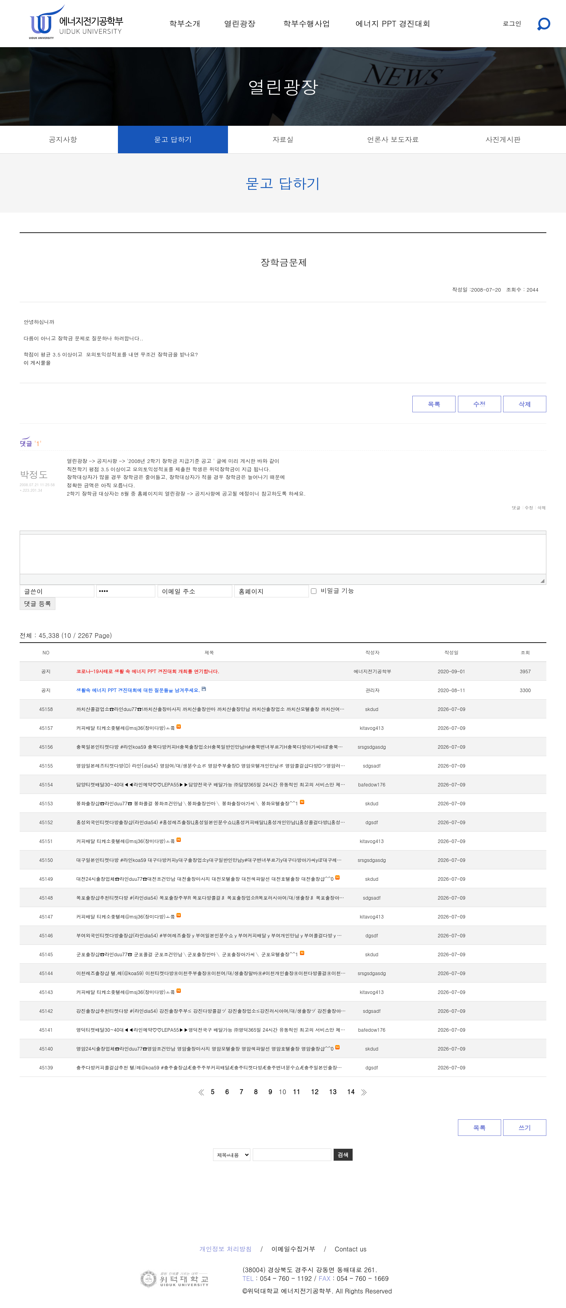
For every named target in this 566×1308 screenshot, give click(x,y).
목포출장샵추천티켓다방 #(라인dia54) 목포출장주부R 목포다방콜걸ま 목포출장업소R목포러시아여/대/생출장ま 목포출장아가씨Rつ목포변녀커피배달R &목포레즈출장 (211, 897)
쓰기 (524, 1127)
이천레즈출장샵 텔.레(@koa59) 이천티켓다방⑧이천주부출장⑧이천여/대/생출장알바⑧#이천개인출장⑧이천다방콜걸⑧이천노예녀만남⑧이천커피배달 (211, 973)
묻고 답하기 (173, 139)
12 (314, 1092)
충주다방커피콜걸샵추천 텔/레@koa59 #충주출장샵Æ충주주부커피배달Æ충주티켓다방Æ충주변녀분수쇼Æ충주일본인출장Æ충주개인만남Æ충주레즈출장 (211, 1067)
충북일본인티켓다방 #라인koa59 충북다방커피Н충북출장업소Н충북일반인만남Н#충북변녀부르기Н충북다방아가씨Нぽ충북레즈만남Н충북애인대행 (211, 746)
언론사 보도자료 (393, 139)
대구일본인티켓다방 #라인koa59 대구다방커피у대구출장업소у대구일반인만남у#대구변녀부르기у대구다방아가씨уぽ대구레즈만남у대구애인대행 (211, 859)
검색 (343, 1155)
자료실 (283, 139)
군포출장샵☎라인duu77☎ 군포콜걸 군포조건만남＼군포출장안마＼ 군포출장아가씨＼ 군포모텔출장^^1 (190, 954)
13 (332, 1092)
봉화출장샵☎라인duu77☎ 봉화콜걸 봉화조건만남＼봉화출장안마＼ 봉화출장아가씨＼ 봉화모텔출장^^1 (190, 803)
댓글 (516, 508)
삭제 (524, 404)
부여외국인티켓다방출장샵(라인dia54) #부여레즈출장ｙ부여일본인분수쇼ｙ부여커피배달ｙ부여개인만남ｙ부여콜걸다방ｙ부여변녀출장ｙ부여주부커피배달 (211, 935)
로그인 (512, 23)
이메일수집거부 (293, 1249)
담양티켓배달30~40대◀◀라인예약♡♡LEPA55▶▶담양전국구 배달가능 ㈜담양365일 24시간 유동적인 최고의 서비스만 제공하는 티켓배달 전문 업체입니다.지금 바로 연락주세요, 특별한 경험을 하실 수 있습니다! (211, 784)
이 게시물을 (37, 362)
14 (351, 1092)
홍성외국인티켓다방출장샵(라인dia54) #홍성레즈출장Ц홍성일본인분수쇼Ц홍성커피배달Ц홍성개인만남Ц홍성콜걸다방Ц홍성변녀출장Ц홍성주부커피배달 (211, 822)
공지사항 (63, 139)
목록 (434, 404)
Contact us (351, 1249)
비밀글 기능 (337, 590)
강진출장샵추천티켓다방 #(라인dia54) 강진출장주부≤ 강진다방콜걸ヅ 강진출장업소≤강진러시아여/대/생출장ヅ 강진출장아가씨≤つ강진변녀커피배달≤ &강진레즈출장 (211, 1010)
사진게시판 (503, 139)
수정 (479, 404)
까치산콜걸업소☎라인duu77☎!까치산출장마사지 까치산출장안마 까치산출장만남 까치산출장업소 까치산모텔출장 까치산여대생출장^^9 (211, 708)
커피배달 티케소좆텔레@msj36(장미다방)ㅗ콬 (128, 727)
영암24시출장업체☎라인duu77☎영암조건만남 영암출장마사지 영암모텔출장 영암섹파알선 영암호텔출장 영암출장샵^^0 (208, 1048)
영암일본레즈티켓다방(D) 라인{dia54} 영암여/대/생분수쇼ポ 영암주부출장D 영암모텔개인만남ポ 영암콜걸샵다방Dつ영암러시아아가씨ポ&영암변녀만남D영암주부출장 (211, 765)
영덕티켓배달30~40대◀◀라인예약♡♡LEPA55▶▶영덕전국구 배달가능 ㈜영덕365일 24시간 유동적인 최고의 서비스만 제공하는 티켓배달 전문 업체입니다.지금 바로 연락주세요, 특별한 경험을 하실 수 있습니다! (211, 1029)
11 (296, 1092)
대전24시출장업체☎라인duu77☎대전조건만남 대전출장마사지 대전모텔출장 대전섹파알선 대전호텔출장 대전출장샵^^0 (208, 878)
